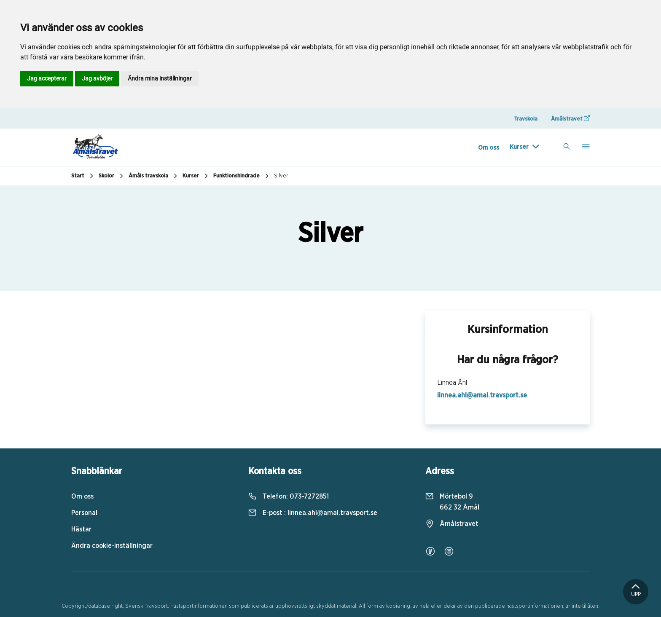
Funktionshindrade (242, 176)
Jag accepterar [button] (47, 78)
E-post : (312, 512)
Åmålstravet (570, 118)
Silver (281, 176)
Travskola (525, 119)
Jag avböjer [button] (97, 78)
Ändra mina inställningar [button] (160, 78)
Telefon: (288, 496)
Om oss (488, 148)
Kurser (519, 147)
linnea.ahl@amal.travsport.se (482, 395)
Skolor (112, 176)
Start (83, 176)
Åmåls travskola (154, 176)
